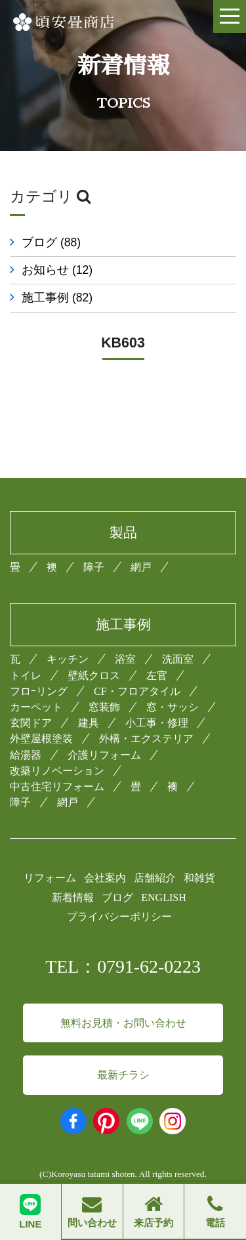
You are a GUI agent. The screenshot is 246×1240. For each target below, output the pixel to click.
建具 (88, 722)
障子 (93, 567)
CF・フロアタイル (137, 691)
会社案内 (105, 877)
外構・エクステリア (146, 738)
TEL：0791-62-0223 (123, 966)
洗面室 (178, 659)
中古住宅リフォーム (57, 786)
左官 (156, 675)
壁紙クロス (94, 675)
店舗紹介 (155, 877)
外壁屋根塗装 (41, 738)
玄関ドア (31, 722)
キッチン (68, 659)
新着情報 (73, 897)
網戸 (141, 567)
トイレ (25, 675)
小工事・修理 (156, 722)
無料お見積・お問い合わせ (123, 1023)
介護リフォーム (104, 755)
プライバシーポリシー (119, 916)
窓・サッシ (172, 707)
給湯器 (25, 755)
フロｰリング (39, 691)
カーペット (36, 707)
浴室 (125, 659)
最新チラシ (123, 1074)
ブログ (51, 242)
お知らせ (57, 270)
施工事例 (57, 297)
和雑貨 (199, 877)
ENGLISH (163, 897)
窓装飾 (104, 707)
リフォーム (50, 877)
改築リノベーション (57, 770)
